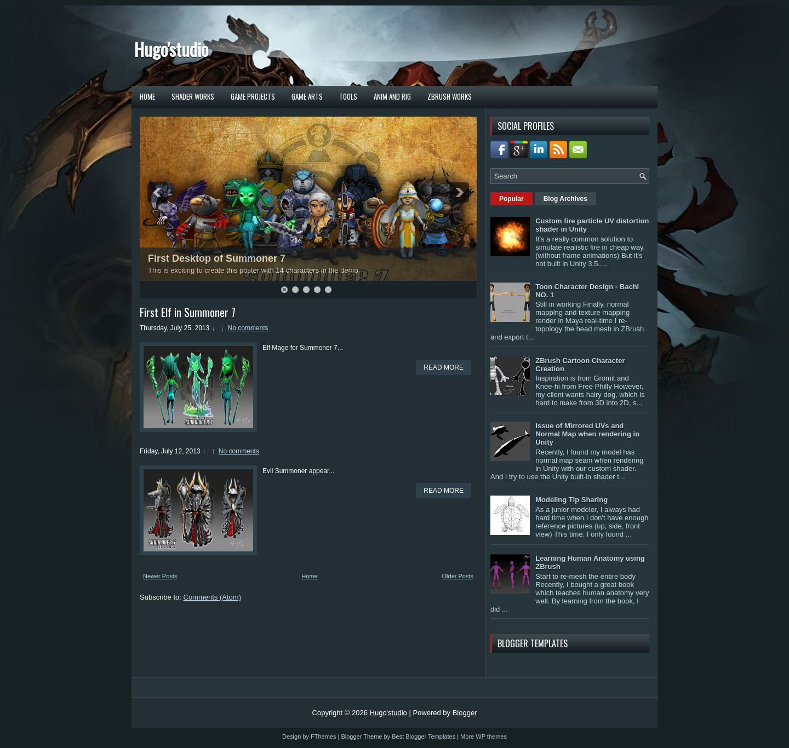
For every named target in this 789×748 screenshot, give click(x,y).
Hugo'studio (171, 49)
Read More (444, 367)
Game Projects (253, 96)
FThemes (323, 736)
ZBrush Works (449, 96)
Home (147, 96)
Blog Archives (565, 199)
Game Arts (307, 96)
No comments (248, 328)
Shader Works (192, 96)
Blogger (465, 713)
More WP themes (483, 736)
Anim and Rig (392, 96)
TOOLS (348, 96)
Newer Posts (160, 576)
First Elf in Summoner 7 (188, 312)
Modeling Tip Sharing (571, 500)
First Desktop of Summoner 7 (216, 258)
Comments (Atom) (212, 597)
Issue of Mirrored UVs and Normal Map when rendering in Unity (587, 434)
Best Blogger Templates (423, 736)
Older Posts (457, 576)
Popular (511, 199)
